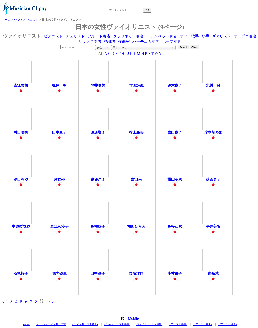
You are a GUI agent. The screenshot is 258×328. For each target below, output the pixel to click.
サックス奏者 (89, 41)
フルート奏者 (98, 36)
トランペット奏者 (161, 36)
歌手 (205, 36)
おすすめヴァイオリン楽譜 (51, 324)
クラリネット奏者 (128, 36)
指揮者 (110, 41)
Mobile (133, 319)
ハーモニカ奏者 (145, 41)
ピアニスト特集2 (202, 324)
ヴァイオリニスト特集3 (149, 324)
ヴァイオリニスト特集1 (85, 324)
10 (49, 301)
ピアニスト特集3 (227, 324)
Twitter (26, 324)
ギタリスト (221, 36)
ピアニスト (53, 36)
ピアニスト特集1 (178, 324)
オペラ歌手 (189, 36)
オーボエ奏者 (245, 36)
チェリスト (75, 36)
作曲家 (124, 41)
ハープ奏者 (171, 41)
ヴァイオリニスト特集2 (117, 324)
